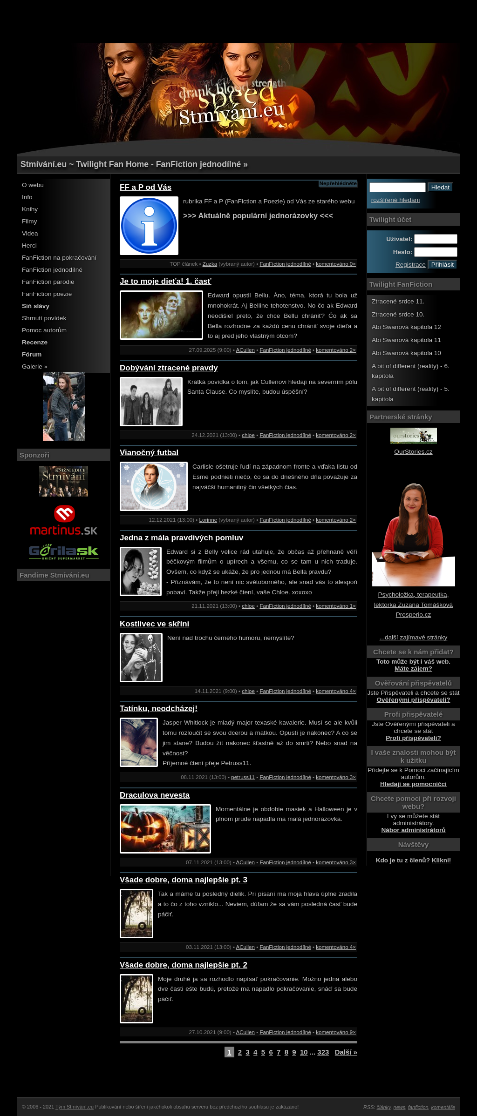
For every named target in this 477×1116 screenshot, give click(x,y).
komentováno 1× (336, 606)
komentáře (443, 1107)
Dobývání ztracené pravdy (169, 367)
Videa (30, 233)
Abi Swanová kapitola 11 (406, 339)
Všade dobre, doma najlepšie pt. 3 (183, 879)
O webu (33, 185)
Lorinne (208, 520)
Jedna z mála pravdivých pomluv (181, 537)
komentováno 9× (336, 1032)
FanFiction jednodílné (52, 269)
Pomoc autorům (44, 330)
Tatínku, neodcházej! (159, 708)
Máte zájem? (413, 668)
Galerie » (35, 366)
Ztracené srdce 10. (398, 314)
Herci (29, 245)
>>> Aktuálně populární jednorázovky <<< (258, 215)
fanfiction (418, 1107)
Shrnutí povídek (44, 318)
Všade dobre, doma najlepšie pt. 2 (183, 965)
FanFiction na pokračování (59, 257)
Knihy (30, 209)
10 (304, 1052)
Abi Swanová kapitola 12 (406, 326)
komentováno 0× (336, 264)
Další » (346, 1052)
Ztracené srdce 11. (398, 301)
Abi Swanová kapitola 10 (406, 353)
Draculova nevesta (155, 795)
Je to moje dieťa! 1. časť (165, 281)
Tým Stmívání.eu (74, 1106)
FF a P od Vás (145, 187)
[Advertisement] (238, 21)
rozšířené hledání (395, 199)
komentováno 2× (336, 350)
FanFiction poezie (47, 293)
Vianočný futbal (149, 452)
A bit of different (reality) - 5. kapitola (411, 394)
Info (27, 197)
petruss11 (243, 777)
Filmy (29, 221)
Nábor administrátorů (413, 830)
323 (323, 1052)
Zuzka (210, 264)
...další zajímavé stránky (414, 637)
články (384, 1107)
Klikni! (441, 860)
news (399, 1107)
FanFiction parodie (48, 281)
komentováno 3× (336, 777)
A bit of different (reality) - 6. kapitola (411, 371)
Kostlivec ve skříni (154, 623)
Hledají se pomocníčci (413, 783)
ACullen (245, 350)
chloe (248, 435)
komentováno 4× (336, 691)
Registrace (410, 264)
